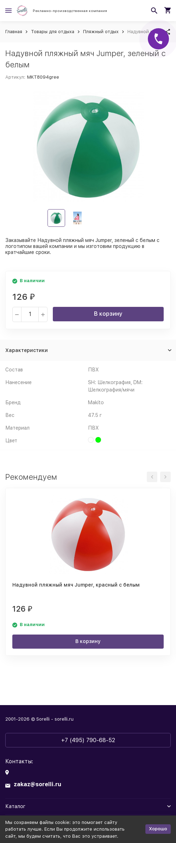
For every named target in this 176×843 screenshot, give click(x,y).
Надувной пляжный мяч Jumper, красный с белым (76, 585)
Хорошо (158, 828)
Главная (13, 31)
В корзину (108, 313)
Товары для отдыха (52, 31)
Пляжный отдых (101, 31)
